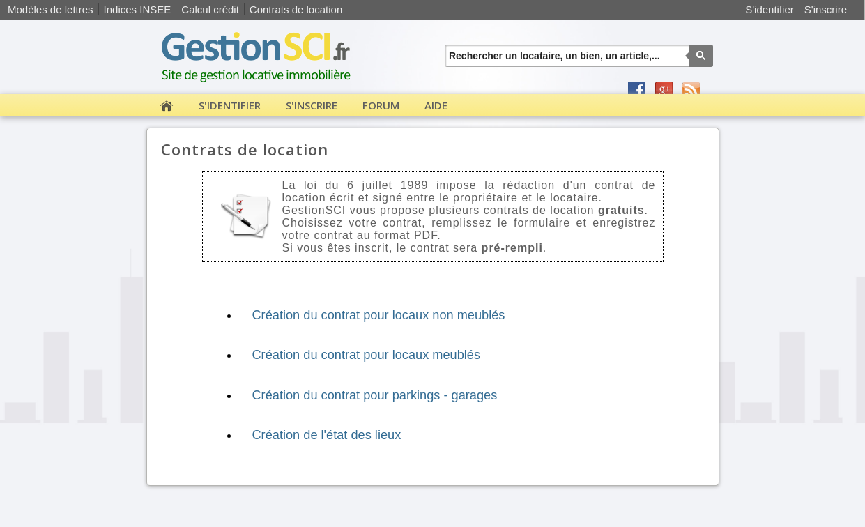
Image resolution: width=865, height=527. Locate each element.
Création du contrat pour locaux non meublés (378, 315)
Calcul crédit (210, 9)
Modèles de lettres (50, 9)
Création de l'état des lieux (326, 435)
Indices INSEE (137, 9)
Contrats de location (296, 9)
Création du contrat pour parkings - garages (374, 395)
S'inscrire (825, 9)
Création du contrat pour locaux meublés (366, 355)
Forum (380, 105)
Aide (435, 105)
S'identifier (769, 9)
